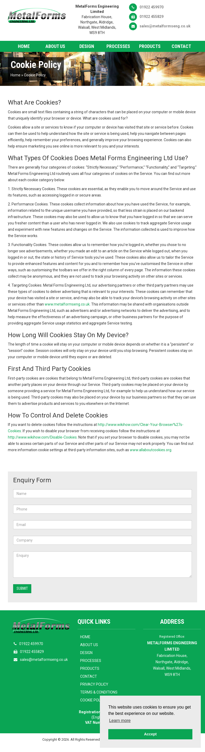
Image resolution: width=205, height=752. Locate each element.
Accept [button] (150, 734)
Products (150, 46)
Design (86, 46)
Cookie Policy (35, 75)
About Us (55, 46)
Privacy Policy (94, 684)
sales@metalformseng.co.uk (160, 26)
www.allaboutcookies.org (150, 450)
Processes (118, 46)
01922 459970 (146, 7)
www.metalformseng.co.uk (67, 304)
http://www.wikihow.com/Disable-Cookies (42, 437)
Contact (181, 46)
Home (24, 46)
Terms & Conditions (98, 692)
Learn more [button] (120, 720)
